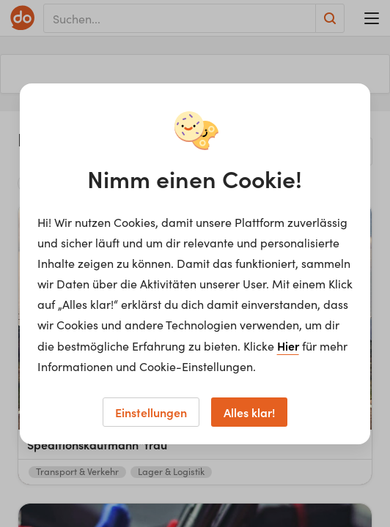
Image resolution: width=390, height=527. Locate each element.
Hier (288, 345)
